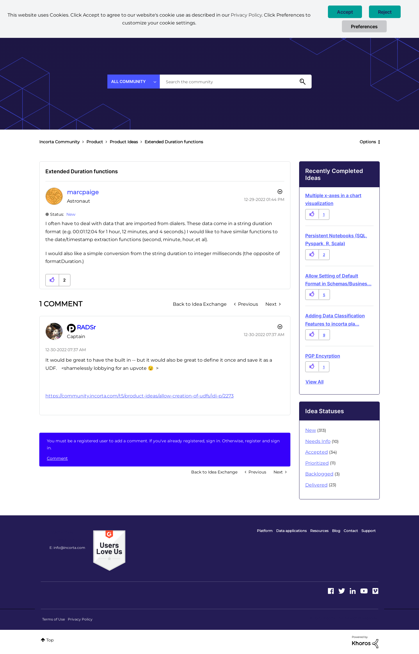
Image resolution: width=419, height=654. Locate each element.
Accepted (316, 452)
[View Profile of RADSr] (86, 327)
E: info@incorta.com (67, 547)
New (70, 214)
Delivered (316, 485)
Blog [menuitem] (336, 530)
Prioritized (317, 463)
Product (94, 141)
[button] (345, 12)
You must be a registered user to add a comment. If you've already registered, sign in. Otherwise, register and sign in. (163, 444)
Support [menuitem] (368, 530)
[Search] (236, 82)
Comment (57, 458)
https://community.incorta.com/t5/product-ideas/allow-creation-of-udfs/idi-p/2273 (139, 396)
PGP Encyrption (322, 356)
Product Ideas (124, 141)
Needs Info (318, 441)
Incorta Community (59, 141)
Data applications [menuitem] (291, 530)
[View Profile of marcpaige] (83, 192)
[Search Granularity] (133, 82)
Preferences (364, 26)
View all (315, 382)
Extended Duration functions (81, 171)
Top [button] (50, 640)
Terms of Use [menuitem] (53, 619)
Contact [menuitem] (351, 530)
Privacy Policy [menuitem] (80, 619)
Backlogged (319, 474)
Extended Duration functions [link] (174, 141)
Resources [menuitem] (319, 530)
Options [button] (368, 141)
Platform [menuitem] (265, 530)
